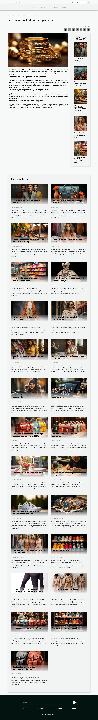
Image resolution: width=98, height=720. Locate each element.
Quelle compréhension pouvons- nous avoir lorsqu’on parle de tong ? (80, 108)
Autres (64, 8)
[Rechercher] (78, 2)
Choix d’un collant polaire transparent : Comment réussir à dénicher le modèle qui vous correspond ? (28, 591)
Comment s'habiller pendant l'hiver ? (65, 589)
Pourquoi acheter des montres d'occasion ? (67, 512)
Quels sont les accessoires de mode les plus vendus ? (80, 83)
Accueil (9, 16)
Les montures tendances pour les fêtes (27, 628)
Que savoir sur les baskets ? (62, 550)
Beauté (34, 8)
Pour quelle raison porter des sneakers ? (66, 628)
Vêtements (54, 8)
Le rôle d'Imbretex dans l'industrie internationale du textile (79, 159)
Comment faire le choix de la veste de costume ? (80, 60)
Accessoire (43, 8)
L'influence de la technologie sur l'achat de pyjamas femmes (79, 134)
